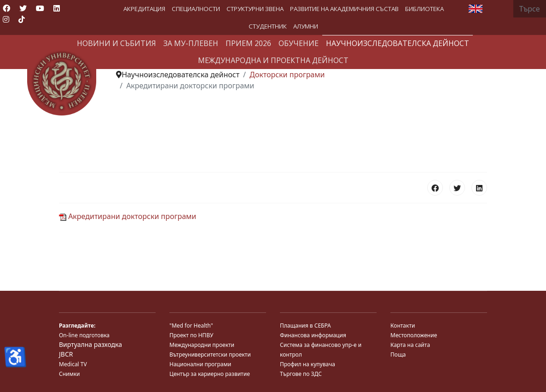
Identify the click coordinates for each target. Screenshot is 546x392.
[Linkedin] (56, 8)
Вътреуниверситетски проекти (210, 354)
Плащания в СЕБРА (305, 325)
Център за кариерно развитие (209, 374)
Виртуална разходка (90, 344)
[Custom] (21, 19)
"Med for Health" (191, 325)
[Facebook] (6, 8)
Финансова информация (313, 335)
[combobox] (529, 8)
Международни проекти (201, 345)
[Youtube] (40, 8)
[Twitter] (23, 8)
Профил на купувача (307, 364)
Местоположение (413, 335)
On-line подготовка (84, 335)
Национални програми (200, 364)
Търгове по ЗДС (301, 374)
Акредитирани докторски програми (127, 216)
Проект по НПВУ (191, 335)
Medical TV (73, 364)
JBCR (66, 354)
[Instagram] (6, 19)
